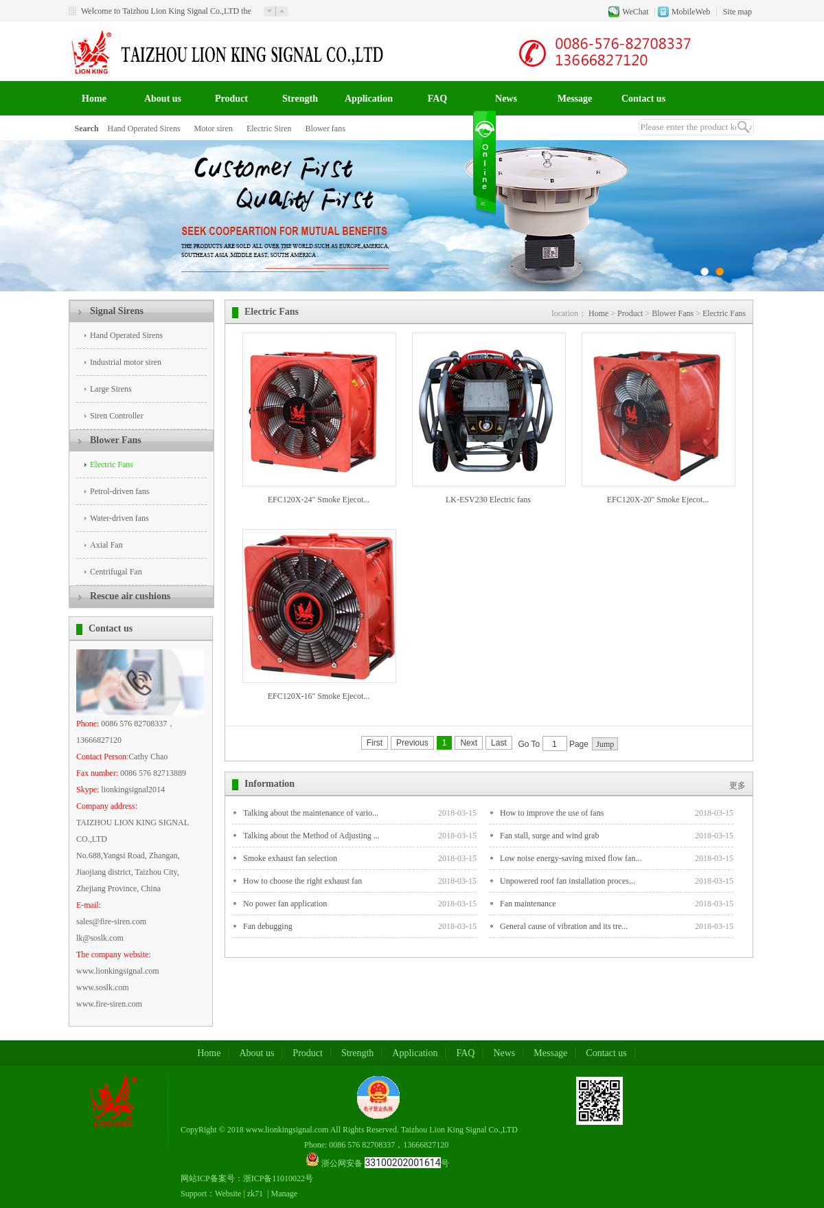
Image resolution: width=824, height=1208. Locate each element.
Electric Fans (111, 464)
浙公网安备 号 (384, 1163)
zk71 (255, 1193)
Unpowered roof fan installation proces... (567, 881)
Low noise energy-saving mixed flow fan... (570, 858)
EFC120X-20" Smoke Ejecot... (658, 499)
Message (575, 98)
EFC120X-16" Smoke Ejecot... (319, 696)
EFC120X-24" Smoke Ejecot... (319, 499)
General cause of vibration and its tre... (564, 926)
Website (228, 1193)
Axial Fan (106, 545)
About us (162, 98)
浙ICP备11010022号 (278, 1178)
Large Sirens (111, 389)
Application (369, 98)
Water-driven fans (119, 518)
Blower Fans (115, 440)
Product (231, 98)
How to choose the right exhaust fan (302, 881)
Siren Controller (117, 416)
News (506, 98)
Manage (284, 1193)
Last (499, 743)
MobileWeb (691, 11)
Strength (300, 98)
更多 (737, 785)
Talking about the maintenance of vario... (310, 813)
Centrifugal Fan (116, 572)
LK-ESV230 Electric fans (488, 499)
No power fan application (285, 903)
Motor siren (213, 128)
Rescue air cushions (130, 596)
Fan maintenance (528, 903)
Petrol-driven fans (119, 491)
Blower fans (325, 128)
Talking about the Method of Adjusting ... (311, 835)
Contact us (643, 98)
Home (94, 98)
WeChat (635, 11)
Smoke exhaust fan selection (290, 858)
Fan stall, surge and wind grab (549, 835)
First (374, 743)
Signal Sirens (117, 311)
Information (269, 784)
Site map (737, 11)
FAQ (438, 98)
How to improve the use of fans (552, 813)
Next (468, 743)
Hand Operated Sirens (144, 128)
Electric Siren (269, 128)
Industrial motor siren (125, 362)
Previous (412, 743)
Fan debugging (268, 926)
